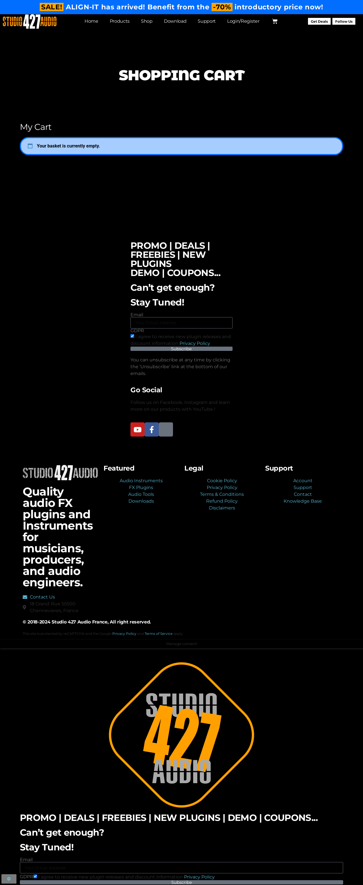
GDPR (137, 330)
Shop (146, 21)
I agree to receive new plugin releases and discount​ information (126, 877)
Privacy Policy (195, 343)
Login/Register (243, 21)
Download (175, 21)
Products (119, 21)
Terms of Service (158, 633)
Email (136, 315)
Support (206, 21)
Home (91, 21)
